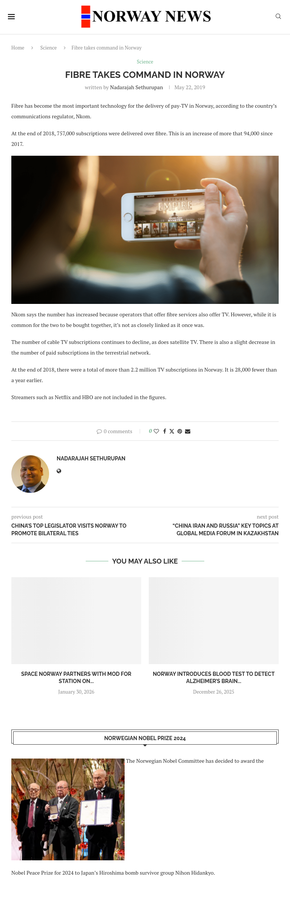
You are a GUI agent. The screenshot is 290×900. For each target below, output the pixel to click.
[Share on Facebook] (164, 431)
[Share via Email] (187, 431)
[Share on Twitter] (171, 431)
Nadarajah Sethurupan (136, 87)
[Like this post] (156, 431)
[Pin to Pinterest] (179, 431)
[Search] (278, 17)
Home (17, 47)
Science (48, 47)
